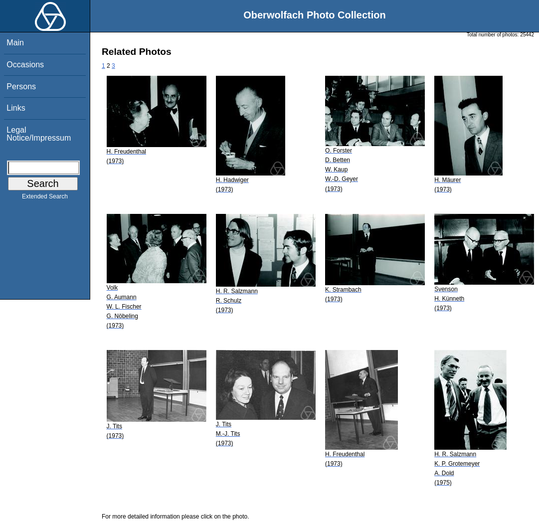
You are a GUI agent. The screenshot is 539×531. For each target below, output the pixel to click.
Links (15, 108)
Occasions (25, 64)
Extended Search (45, 198)
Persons (21, 86)
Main (15, 42)
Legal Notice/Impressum (38, 134)
